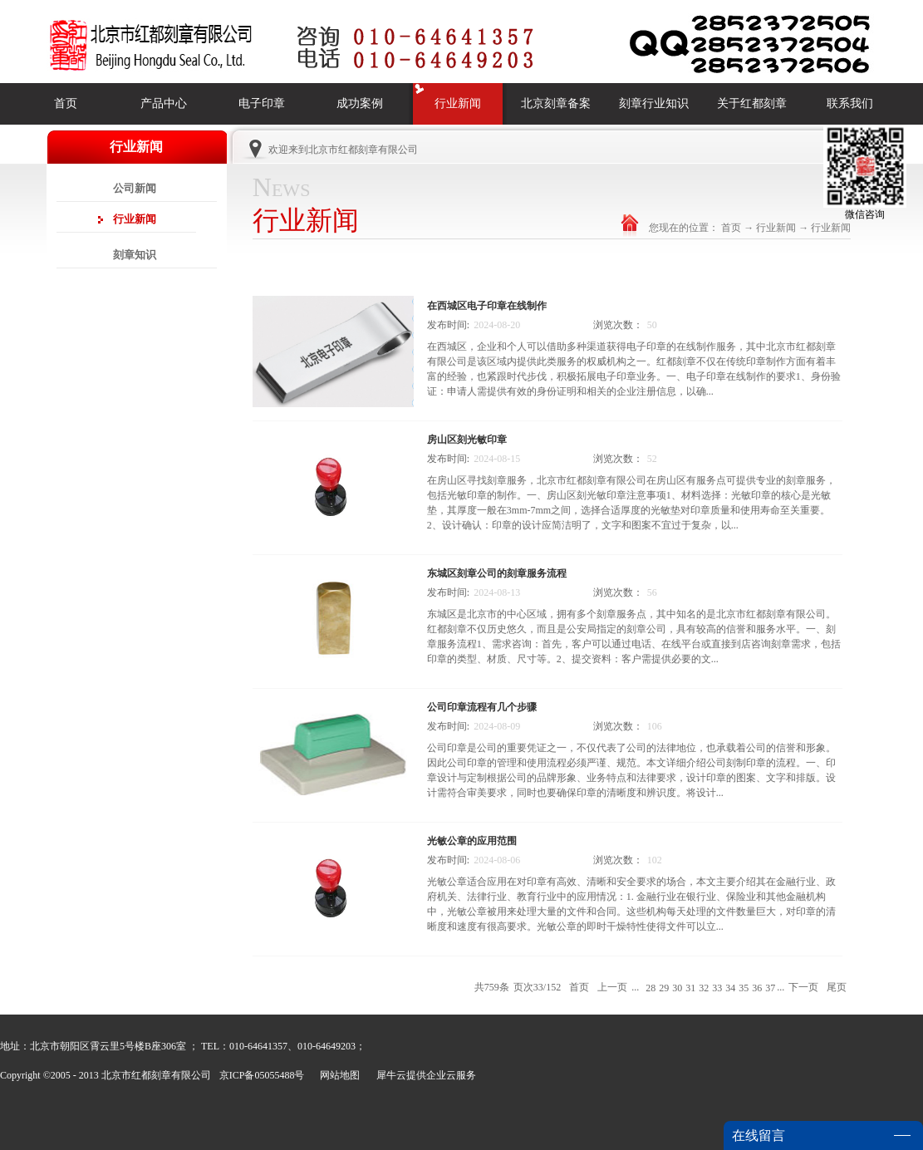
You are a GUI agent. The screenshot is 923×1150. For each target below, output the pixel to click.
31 (690, 988)
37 (770, 988)
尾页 (837, 987)
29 (664, 988)
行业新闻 (776, 227)
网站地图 (337, 1075)
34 (730, 988)
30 (677, 988)
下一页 (803, 987)
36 (757, 988)
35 (744, 988)
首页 (65, 103)
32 (704, 988)
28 (650, 988)
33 (717, 988)
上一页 (612, 987)
